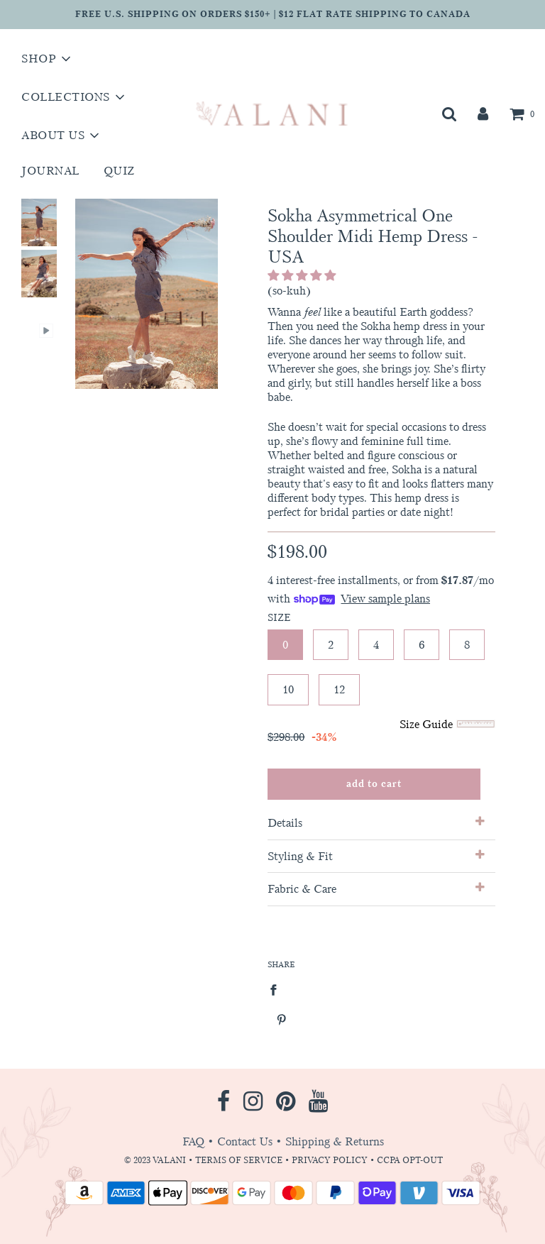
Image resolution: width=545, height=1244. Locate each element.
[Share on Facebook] (277, 989)
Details (376, 822)
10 (288, 689)
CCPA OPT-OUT (410, 1160)
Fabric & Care (376, 888)
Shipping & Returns (334, 1141)
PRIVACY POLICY (331, 1160)
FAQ (193, 1141)
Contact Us (244, 1141)
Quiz (119, 170)
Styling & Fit (376, 856)
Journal (50, 170)
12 (339, 689)
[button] (303, 275)
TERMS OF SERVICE (238, 1160)
